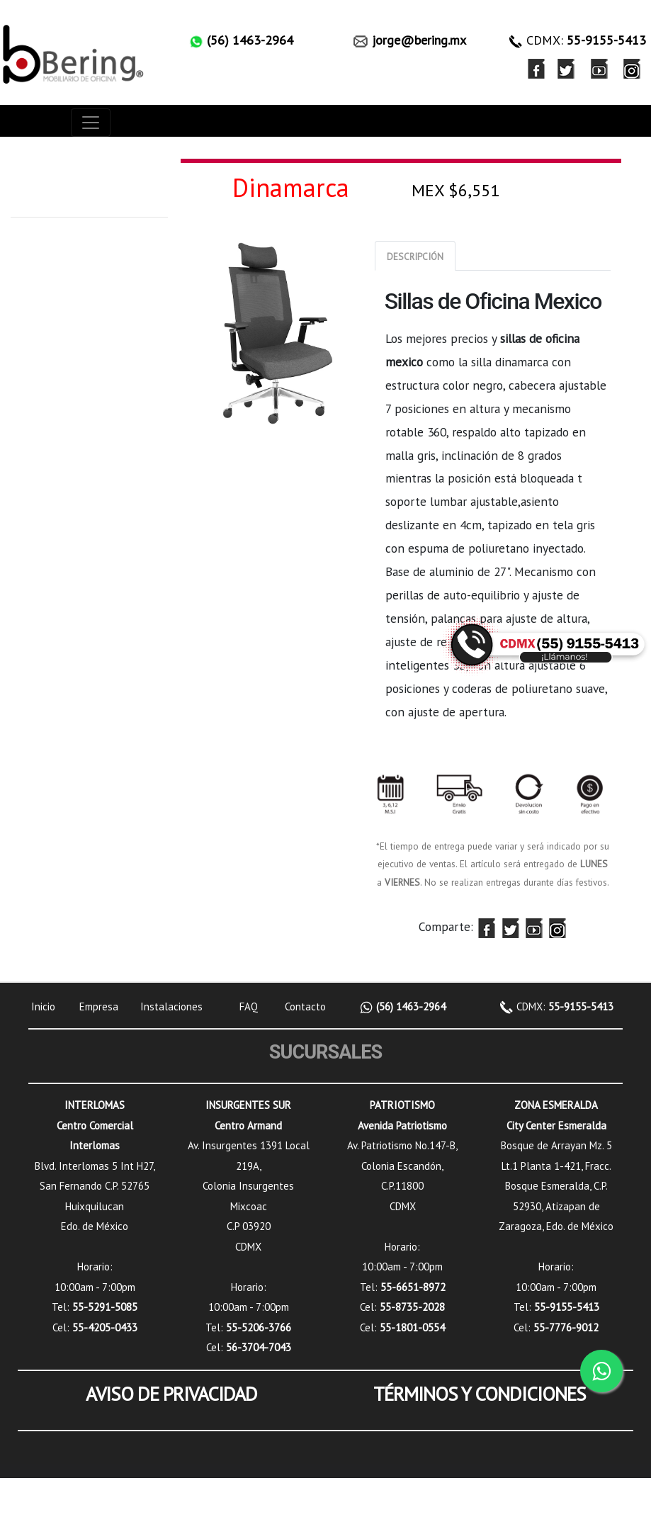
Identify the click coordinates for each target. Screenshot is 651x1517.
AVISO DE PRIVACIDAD (171, 1393)
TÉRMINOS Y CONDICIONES (479, 1393)
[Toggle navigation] (91, 122)
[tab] (415, 256)
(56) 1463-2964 (409, 1006)
